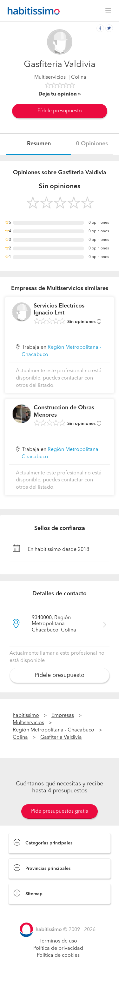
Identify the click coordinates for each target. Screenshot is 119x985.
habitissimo (26, 715)
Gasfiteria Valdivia (61, 737)
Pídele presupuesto (59, 111)
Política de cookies (58, 955)
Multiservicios (50, 77)
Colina (20, 737)
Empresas (62, 715)
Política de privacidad (58, 948)
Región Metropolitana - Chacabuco (53, 730)
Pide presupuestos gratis (59, 811)
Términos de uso (58, 941)
